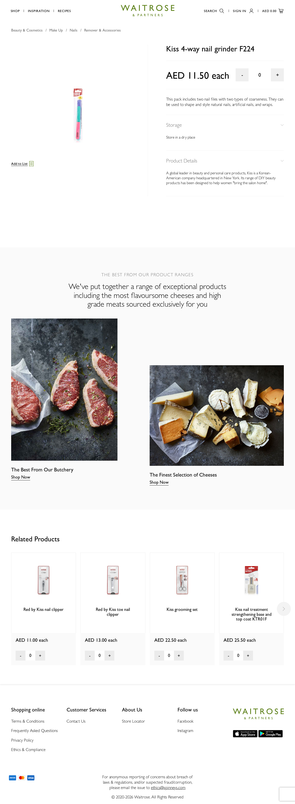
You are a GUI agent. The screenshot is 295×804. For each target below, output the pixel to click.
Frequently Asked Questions (34, 730)
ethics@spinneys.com (168, 787)
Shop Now (20, 477)
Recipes (64, 11)
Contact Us (76, 721)
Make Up (56, 30)
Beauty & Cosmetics (27, 30)
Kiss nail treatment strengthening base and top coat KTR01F (252, 614)
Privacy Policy (22, 740)
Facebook (185, 721)
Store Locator (133, 721)
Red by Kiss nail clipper (43, 609)
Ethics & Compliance (28, 749)
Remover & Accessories (102, 30)
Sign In (243, 11)
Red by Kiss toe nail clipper (113, 612)
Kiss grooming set (182, 609)
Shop (15, 11)
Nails (73, 30)
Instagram (185, 730)
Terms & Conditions (27, 721)
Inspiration (39, 11)
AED (272, 11)
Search (214, 11)
